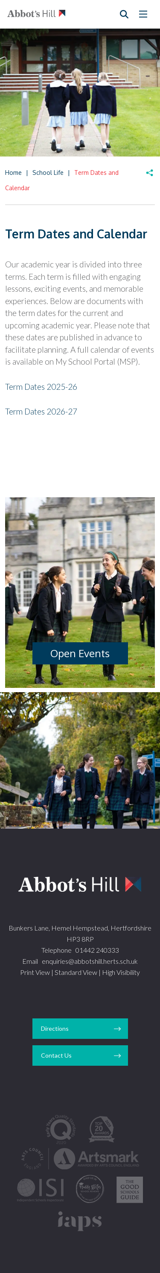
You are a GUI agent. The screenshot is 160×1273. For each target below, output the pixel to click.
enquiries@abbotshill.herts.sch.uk (90, 961)
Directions (55, 1028)
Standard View (76, 972)
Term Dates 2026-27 (41, 411)
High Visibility (121, 972)
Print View (35, 972)
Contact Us (56, 1055)
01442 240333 (97, 950)
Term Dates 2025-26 (41, 386)
